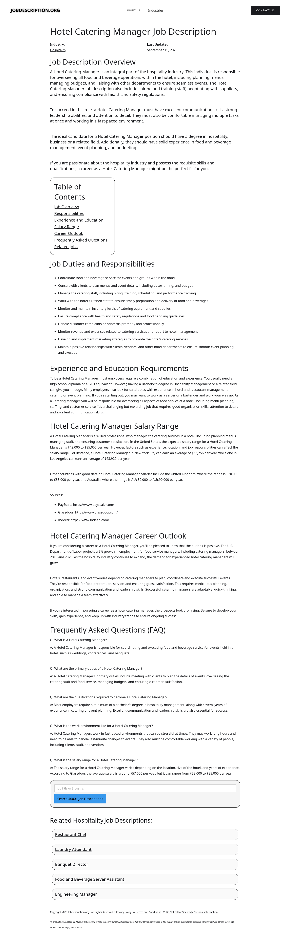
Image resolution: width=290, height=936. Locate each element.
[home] (35, 10)
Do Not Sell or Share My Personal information (192, 912)
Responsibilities (69, 213)
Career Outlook (68, 233)
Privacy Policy (123, 912)
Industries (155, 10)
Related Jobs (66, 246)
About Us (133, 10)
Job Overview (66, 206)
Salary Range (66, 226)
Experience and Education (78, 220)
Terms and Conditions (148, 912)
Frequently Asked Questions (81, 240)
